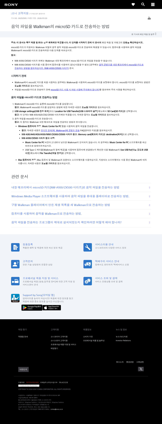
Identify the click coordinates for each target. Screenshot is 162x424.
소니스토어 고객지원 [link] (59, 340)
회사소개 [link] (120, 362)
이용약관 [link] (21, 382)
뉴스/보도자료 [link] (122, 336)
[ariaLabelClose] (153, 4)
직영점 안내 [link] (23, 336)
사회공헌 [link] (140, 362)
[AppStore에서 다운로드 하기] (51, 307)
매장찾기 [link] (54, 348)
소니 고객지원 (20, 13)
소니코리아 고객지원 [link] (59, 336)
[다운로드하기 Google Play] (32, 307)
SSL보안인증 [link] (63, 382)
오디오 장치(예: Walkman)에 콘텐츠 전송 (60, 130)
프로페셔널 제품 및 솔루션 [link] (94, 340)
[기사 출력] (149, 18)
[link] (11, 4)
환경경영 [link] (130, 362)
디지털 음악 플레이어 (37, 14)
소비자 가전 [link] (88, 336)
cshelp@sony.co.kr (57, 409)
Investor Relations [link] (123, 340)
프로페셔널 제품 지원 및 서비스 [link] (63, 344)
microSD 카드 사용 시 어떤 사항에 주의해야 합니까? (75, 89)
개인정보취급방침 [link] (32, 382)
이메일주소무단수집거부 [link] (48, 382)
